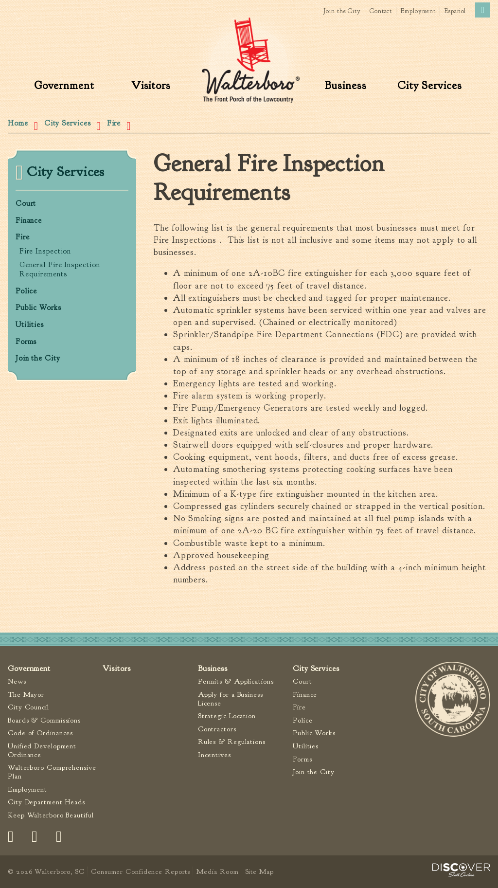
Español (455, 11)
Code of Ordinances (40, 733)
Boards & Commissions (44, 720)
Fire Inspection (45, 251)
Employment (418, 11)
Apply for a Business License (230, 699)
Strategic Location (227, 716)
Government (64, 85)
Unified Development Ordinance (42, 751)
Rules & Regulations (232, 741)
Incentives (214, 755)
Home (18, 123)
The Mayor (26, 694)
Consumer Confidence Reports (140, 871)
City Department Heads (46, 802)
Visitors (151, 85)
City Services (429, 85)
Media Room (217, 871)
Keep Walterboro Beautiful (51, 815)
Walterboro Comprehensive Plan (52, 772)
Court (26, 203)
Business (345, 85)
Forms (26, 341)
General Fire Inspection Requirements (59, 269)
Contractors (217, 729)
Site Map (259, 871)
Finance (29, 220)
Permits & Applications (236, 681)
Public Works (38, 307)
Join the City (342, 11)
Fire (114, 123)
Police (26, 291)
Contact (381, 11)
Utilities (30, 324)
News (17, 681)
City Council (28, 707)
